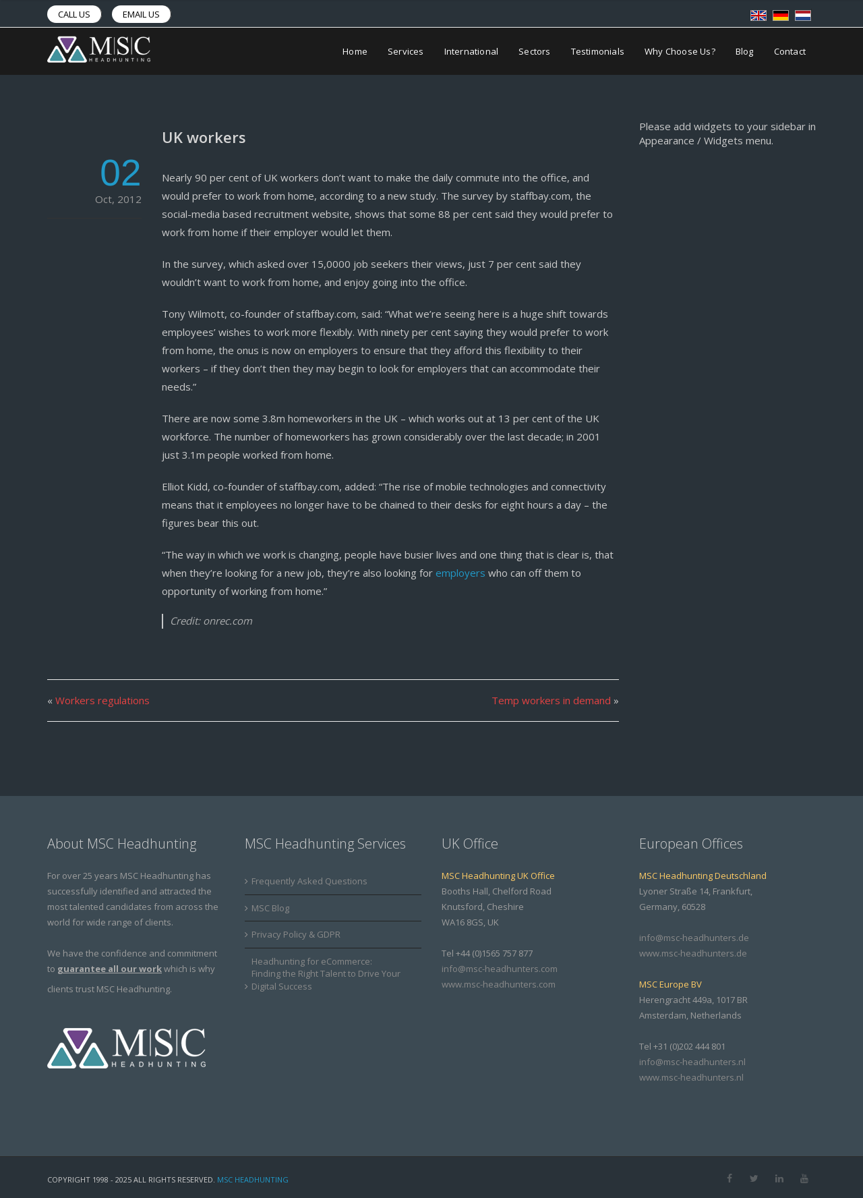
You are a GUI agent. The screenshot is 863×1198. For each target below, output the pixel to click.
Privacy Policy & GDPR (295, 934)
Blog (745, 51)
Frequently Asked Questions (309, 881)
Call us (74, 14)
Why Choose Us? (680, 51)
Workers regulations (102, 700)
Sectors (534, 51)
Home (355, 51)
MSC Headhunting (253, 1179)
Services (406, 51)
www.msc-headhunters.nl (691, 1077)
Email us (141, 14)
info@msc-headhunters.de (694, 938)
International (471, 51)
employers (460, 572)
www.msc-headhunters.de (693, 953)
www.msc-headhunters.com (499, 984)
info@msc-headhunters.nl (692, 1062)
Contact (790, 51)
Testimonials (597, 51)
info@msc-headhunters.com (500, 969)
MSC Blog (270, 908)
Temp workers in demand (551, 700)
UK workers (204, 137)
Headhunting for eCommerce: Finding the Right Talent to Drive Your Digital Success (325, 973)
